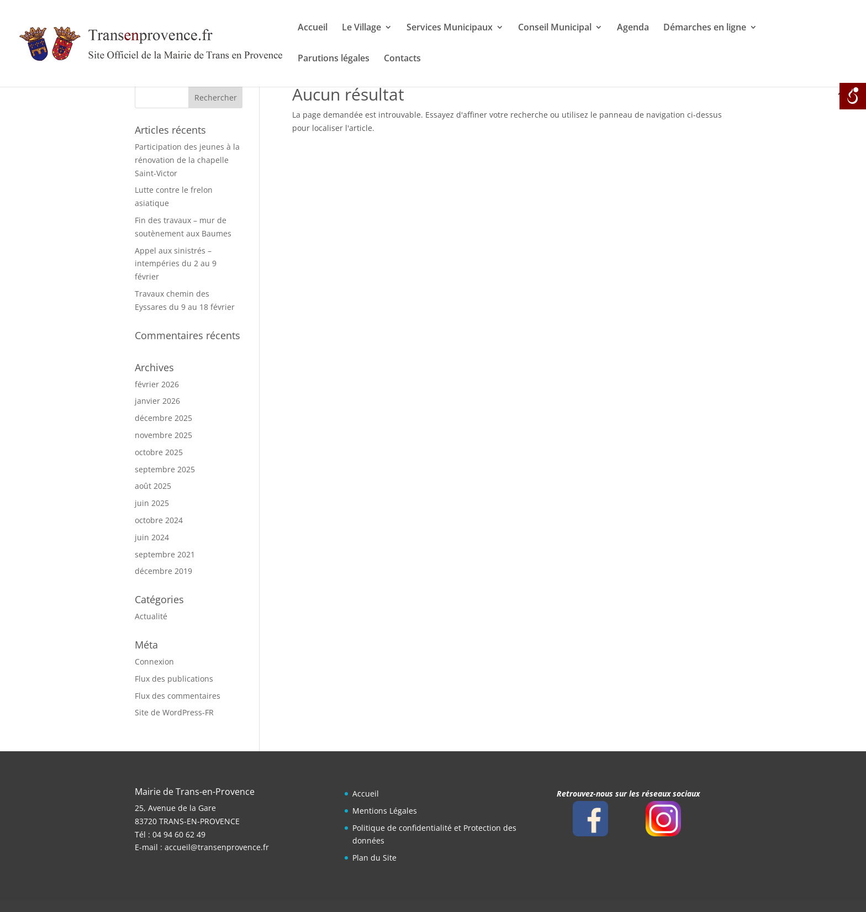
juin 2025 (152, 503)
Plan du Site (374, 857)
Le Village (361, 28)
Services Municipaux (449, 28)
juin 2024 (152, 537)
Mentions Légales (384, 810)
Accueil (313, 28)
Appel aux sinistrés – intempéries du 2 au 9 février (175, 263)
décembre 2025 (163, 418)
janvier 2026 (157, 401)
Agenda (633, 28)
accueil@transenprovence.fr (217, 847)
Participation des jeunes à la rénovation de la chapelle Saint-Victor (187, 159)
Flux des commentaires (177, 695)
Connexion (154, 661)
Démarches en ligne (704, 28)
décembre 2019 (163, 571)
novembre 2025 (163, 435)
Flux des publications (174, 678)
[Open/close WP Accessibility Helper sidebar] (852, 96)
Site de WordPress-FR (174, 712)
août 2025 (153, 486)
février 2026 (157, 384)
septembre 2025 (165, 469)
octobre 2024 (159, 520)
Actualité (151, 616)
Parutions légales (333, 59)
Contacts (402, 59)
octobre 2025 (159, 452)
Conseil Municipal (555, 28)
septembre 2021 (165, 554)
